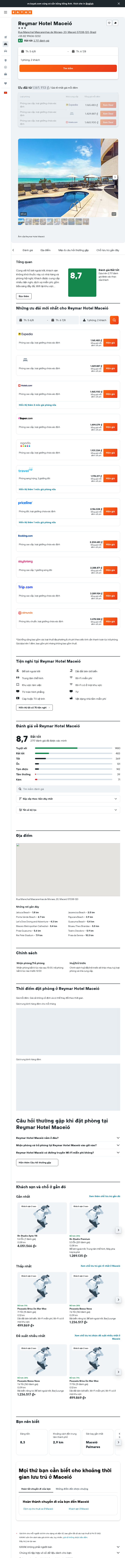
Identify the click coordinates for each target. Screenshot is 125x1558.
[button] (119, 3)
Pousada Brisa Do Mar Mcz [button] (31, 1308)
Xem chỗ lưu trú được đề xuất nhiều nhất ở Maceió (97, 1337)
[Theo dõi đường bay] (5, 52)
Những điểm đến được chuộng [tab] (72, 1488)
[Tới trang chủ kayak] (22, 12)
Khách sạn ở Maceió (79, 1508)
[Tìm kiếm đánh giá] (71, 789)
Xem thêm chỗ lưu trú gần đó (104, 1196)
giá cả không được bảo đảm (75, 1537)
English (89, 3)
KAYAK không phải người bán (69, 1547)
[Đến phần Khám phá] (5, 45)
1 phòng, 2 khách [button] (30, 59)
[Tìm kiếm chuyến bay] (5, 22)
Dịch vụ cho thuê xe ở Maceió (38, 1508)
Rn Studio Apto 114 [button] (27, 1235)
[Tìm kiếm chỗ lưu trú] (5, 29)
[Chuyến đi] (5, 68)
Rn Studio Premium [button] (79, 1239)
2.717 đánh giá (41, 40)
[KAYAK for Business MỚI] (5, 59)
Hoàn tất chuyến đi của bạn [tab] (36, 1488)
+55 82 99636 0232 (29, 36)
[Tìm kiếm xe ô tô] (5, 36)
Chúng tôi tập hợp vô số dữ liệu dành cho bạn (69, 1553)
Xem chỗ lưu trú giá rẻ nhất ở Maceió (100, 1265)
